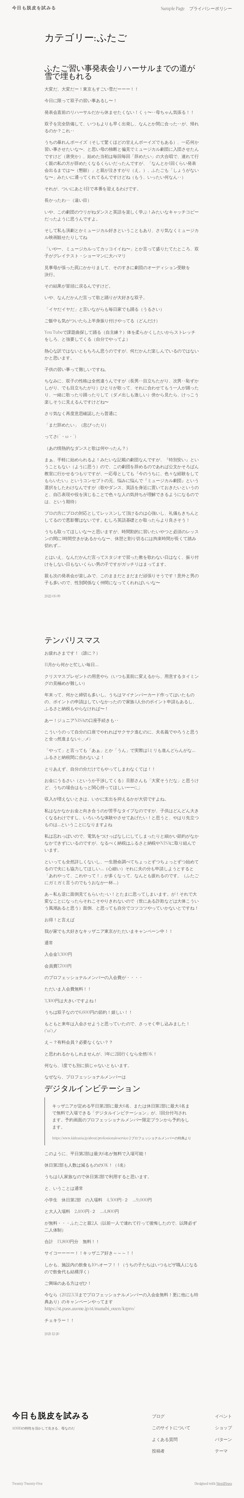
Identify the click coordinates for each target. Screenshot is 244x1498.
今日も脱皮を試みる (34, 8)
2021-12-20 (51, 1333)
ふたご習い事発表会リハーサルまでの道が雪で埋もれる (119, 73)
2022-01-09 (52, 595)
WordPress (224, 1483)
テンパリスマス (72, 641)
